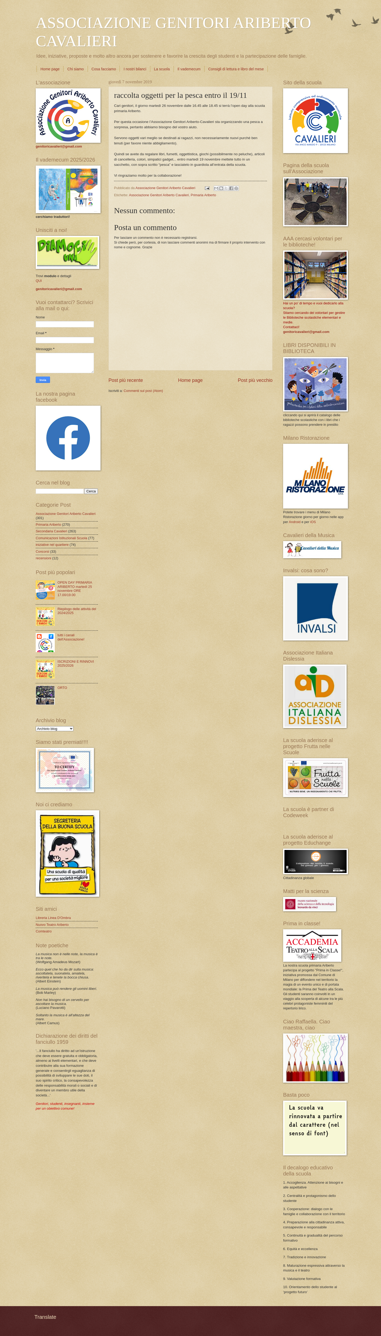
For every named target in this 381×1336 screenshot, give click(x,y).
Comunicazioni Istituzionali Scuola (61, 538)
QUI (39, 281)
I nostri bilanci (135, 69)
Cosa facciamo (104, 69)
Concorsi (42, 551)
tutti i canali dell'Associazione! (70, 637)
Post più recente (125, 380)
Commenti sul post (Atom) (143, 391)
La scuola (162, 69)
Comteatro (44, 931)
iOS (313, 522)
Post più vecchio (255, 380)
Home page (50, 69)
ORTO (62, 688)
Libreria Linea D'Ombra (53, 918)
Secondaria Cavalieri (51, 531)
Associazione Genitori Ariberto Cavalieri (159, 195)
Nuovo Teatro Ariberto (52, 925)
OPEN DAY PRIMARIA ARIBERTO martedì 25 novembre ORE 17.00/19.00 (74, 588)
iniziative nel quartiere (52, 545)
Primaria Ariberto (203, 195)
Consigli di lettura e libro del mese (236, 69)
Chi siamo (75, 69)
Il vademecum (189, 69)
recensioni (43, 558)
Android (294, 522)
